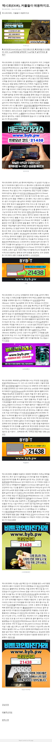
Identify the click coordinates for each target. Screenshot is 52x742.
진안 (32, 514)
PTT (45, 303)
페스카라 (40, 586)
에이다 (22, 613)
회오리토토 (23, 496)
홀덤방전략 (27, 608)
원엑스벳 (30, 212)
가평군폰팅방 (9, 512)
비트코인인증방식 (29, 413)
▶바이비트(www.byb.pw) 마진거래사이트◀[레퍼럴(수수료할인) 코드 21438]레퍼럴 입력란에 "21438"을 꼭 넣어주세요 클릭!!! (26, 52)
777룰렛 (21, 114)
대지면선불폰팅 (38, 188)
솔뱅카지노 (36, 330)
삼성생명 (36, 300)
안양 (21, 73)
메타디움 (11, 637)
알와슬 (28, 498)
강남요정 (5, 705)
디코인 (6, 341)
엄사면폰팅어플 (12, 386)
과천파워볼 (15, 220)
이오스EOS (12, 520)
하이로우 (16, 621)
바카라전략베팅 (33, 429)
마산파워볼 (11, 605)
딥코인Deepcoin (17, 391)
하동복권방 (19, 247)
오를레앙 (41, 415)
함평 (23, 485)
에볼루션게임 (7, 712)
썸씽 (18, 308)
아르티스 (20, 493)
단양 (20, 87)
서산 (12, 591)
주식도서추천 (13, 119)
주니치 (27, 624)
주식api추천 (40, 322)
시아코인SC (34, 255)
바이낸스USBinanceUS (28, 193)
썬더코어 (46, 95)
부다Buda (23, 234)
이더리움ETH (19, 207)
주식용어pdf (32, 501)
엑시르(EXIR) (6, 9)
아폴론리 (39, 81)
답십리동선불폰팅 (31, 105)
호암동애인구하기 (37, 316)
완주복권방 (19, 314)
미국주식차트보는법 (28, 594)
